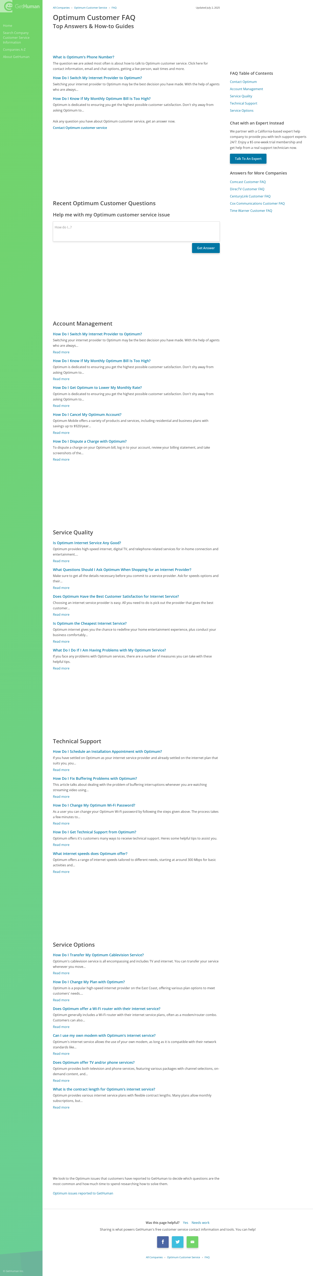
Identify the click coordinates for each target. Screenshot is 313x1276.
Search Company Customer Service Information (16, 38)
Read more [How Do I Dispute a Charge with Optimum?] (61, 459)
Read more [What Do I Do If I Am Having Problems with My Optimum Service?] (61, 668)
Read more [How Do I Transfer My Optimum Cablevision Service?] (61, 973)
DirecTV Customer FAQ (247, 189)
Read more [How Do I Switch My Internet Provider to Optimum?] (61, 352)
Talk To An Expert (248, 158)
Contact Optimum (243, 82)
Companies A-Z (14, 49)
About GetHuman (16, 57)
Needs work (200, 1222)
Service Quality (241, 96)
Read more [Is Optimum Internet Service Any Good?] (61, 561)
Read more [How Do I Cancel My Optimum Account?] (61, 432)
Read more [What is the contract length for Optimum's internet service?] (61, 1107)
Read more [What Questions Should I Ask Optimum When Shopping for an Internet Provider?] (61, 588)
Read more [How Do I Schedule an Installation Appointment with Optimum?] (61, 770)
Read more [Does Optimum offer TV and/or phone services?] (61, 1080)
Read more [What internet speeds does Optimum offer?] (61, 872)
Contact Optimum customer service (80, 128)
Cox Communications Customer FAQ (257, 203)
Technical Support (243, 103)
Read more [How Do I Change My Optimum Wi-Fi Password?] (61, 823)
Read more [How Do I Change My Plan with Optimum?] (61, 1000)
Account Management (246, 89)
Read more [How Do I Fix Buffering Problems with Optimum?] (61, 796)
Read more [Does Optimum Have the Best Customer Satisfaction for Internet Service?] (61, 614)
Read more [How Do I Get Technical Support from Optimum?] (61, 845)
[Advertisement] (136, 164)
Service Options (242, 110)
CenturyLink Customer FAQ (250, 196)
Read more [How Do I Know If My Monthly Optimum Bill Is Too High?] (61, 379)
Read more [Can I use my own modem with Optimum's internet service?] (61, 1053)
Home (7, 25)
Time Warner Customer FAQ (251, 210)
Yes (185, 1222)
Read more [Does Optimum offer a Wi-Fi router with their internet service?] (61, 1027)
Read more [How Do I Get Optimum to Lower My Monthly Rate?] (61, 405)
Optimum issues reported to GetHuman (83, 1193)
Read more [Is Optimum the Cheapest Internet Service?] (61, 641)
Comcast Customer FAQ (248, 182)
